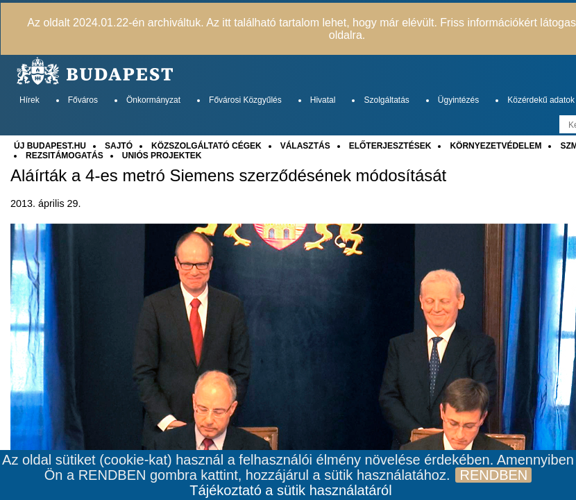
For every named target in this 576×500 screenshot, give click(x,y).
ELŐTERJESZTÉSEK (390, 146)
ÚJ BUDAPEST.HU (50, 146)
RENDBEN (493, 475)
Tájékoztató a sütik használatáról (290, 490)
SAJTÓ (119, 146)
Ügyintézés (458, 100)
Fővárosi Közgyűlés (245, 100)
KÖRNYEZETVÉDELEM (495, 146)
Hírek (29, 100)
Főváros (83, 100)
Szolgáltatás (386, 100)
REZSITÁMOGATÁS (64, 155)
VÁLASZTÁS (305, 146)
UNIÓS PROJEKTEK (162, 155)
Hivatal (323, 100)
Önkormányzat (153, 100)
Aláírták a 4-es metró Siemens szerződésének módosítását (228, 176)
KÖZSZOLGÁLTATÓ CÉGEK (206, 146)
